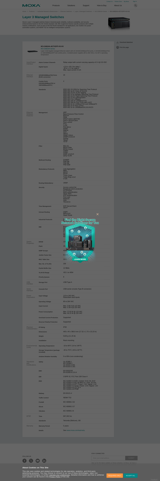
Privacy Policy (55, 477)
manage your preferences (59, 475)
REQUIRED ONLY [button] (114, 475)
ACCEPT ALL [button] (130, 475)
